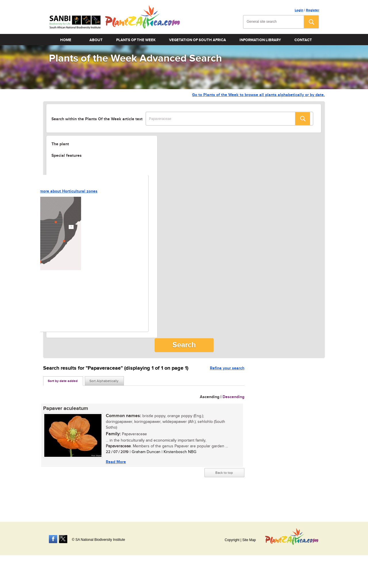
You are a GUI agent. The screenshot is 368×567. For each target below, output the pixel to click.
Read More (116, 461)
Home (65, 40)
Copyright (232, 540)
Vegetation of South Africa (197, 40)
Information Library (260, 40)
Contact (303, 40)
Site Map (249, 540)
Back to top (224, 473)
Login (299, 10)
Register (312, 10)
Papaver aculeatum (65, 408)
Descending (233, 396)
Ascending (209, 396)
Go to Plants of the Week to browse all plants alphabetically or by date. (258, 94)
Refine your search (227, 368)
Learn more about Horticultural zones (62, 191)
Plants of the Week (136, 40)
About (96, 40)
